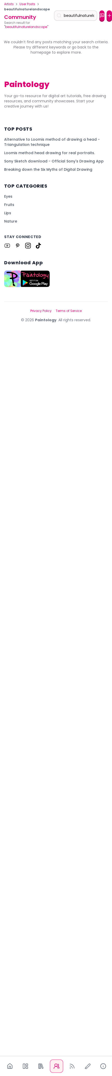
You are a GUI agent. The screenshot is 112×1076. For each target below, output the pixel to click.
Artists (9, 4)
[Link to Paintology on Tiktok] (38, 968)
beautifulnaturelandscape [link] (27, 9)
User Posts (27, 4)
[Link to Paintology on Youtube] (7, 968)
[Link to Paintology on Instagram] (28, 968)
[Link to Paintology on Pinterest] (18, 968)
